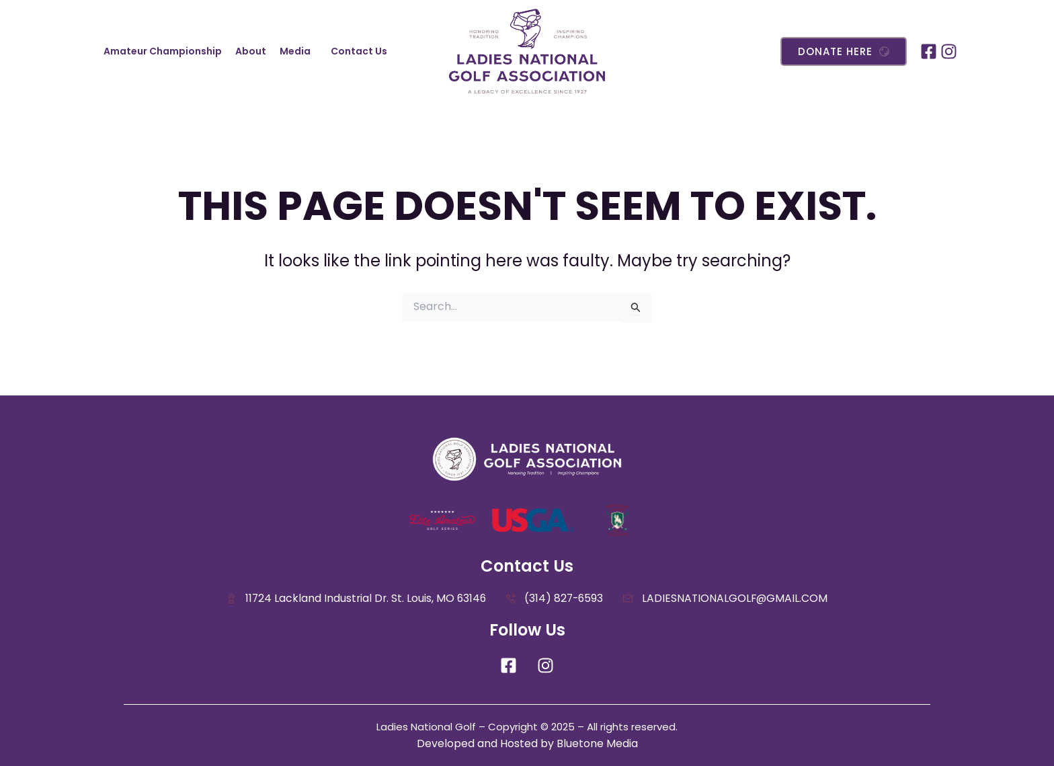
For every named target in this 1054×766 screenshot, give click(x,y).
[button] (298, 51)
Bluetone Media (597, 743)
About (250, 51)
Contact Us (359, 51)
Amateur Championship (163, 51)
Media (295, 51)
